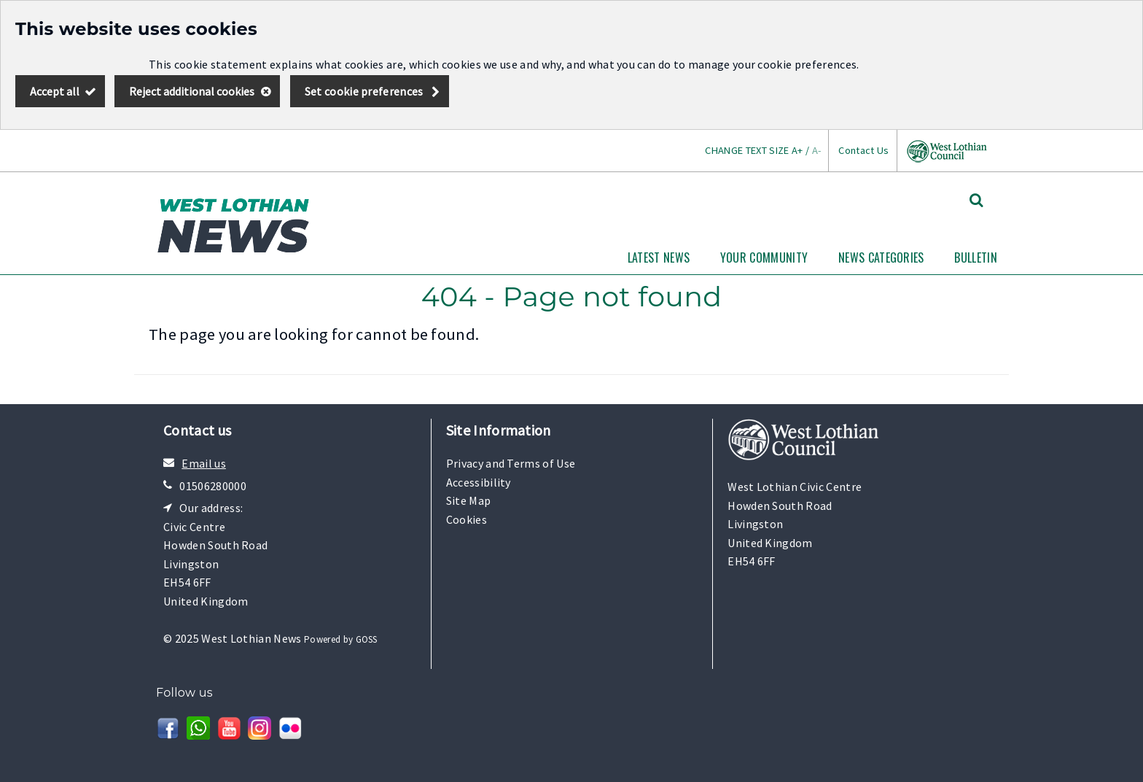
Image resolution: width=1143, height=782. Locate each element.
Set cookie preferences (364, 91)
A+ (797, 150)
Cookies (466, 519)
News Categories (881, 257)
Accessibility (478, 482)
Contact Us (863, 150)
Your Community (764, 257)
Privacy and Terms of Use (511, 463)
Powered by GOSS (341, 639)
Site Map (468, 500)
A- (817, 150)
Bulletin (975, 257)
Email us (204, 463)
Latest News (659, 257)
